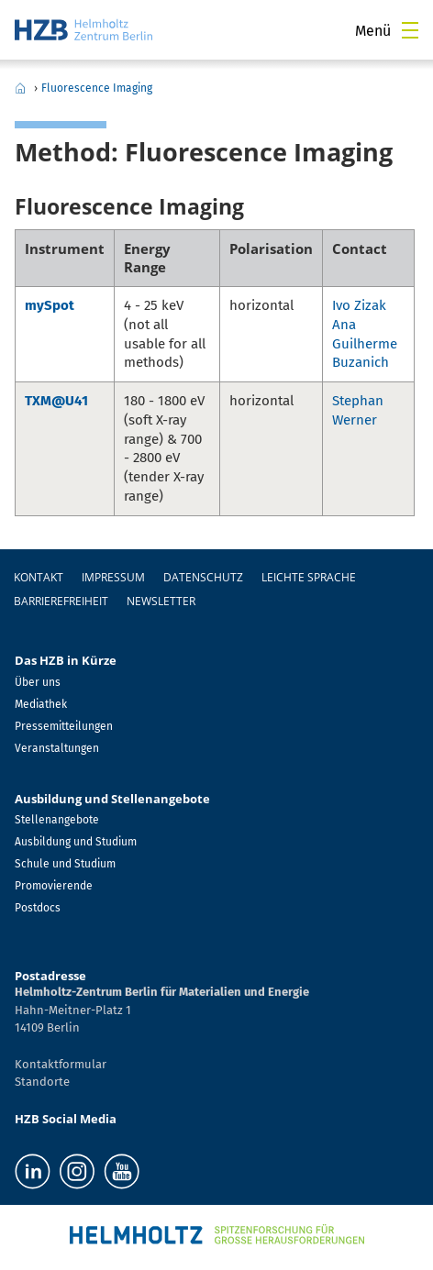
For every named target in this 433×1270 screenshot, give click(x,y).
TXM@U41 (56, 400)
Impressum (113, 577)
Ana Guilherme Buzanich (364, 343)
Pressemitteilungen (64, 726)
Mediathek (41, 704)
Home (20, 88)
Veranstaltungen (57, 748)
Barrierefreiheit (61, 601)
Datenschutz (203, 577)
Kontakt (38, 577)
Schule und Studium (65, 863)
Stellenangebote (57, 819)
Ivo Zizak (359, 305)
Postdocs (38, 907)
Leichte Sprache (308, 577)
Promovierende (54, 885)
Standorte (42, 1081)
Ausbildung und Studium (76, 841)
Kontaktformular (60, 1064)
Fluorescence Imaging (96, 88)
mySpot (49, 305)
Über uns (38, 682)
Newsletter (161, 601)
